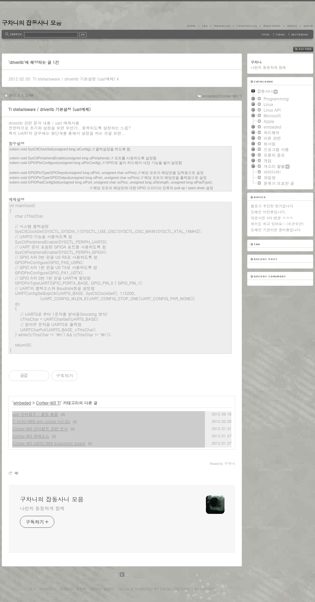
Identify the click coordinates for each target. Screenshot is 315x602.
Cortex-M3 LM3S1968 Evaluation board (48, 443)
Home (193, 25)
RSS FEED (308, 49)
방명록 (81, 588)
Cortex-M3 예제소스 (30, 436)
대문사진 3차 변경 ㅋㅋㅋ (272, 217)
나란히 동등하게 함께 (42, 508)
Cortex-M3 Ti (48, 403)
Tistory (207, 588)
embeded (22, 403)
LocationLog (246, 25)
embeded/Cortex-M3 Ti (222, 95)
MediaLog (222, 25)
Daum (165, 588)
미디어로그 (47, 588)
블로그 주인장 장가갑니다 (272, 205)
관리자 (95, 588)
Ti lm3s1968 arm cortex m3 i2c (41, 421)
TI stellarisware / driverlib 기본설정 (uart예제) (74, 79)
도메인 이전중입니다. (268, 211)
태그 (32, 588)
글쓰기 (108, 588)
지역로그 (66, 588)
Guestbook (272, 25)
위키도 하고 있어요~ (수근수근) (277, 223)
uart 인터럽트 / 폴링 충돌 (35, 414)
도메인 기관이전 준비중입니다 (275, 229)
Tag (205, 25)
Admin (292, 25)
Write (306, 25)
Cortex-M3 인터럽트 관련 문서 (40, 428)
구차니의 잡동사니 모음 (31, 23)
